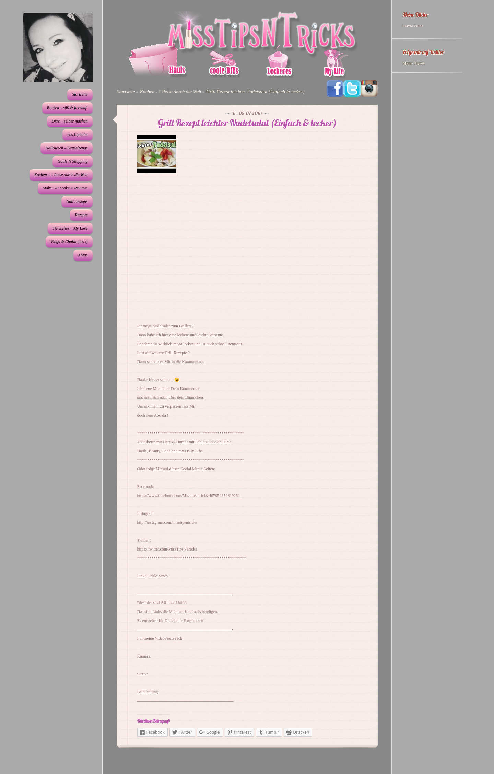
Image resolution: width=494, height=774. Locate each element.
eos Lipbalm (77, 134)
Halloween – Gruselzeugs (66, 148)
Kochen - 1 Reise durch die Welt (170, 91)
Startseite (79, 94)
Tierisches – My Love (69, 228)
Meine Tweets (413, 63)
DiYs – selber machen (70, 121)
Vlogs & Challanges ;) (68, 241)
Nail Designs (76, 201)
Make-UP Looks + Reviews (65, 188)
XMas (83, 255)
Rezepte (81, 214)
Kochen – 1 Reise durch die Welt (61, 174)
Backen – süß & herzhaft (67, 107)
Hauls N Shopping (72, 161)
